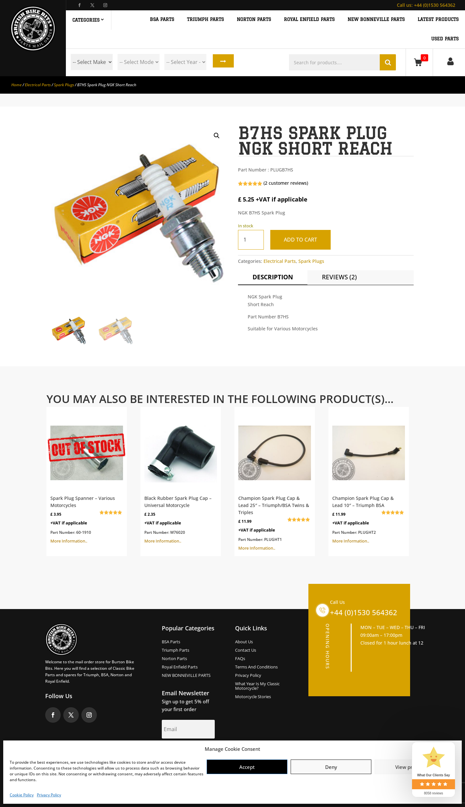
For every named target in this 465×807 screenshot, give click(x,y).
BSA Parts (171, 642)
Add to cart (302, 239)
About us (244, 642)
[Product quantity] (251, 240)
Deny (331, 767)
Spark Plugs (64, 85)
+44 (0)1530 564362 (426, 5)
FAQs (240, 658)
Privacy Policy (49, 795)
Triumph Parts (175, 650)
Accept (247, 767)
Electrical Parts (38, 85)
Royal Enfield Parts (180, 667)
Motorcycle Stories (253, 696)
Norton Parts (174, 658)
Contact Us (245, 650)
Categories (85, 20)
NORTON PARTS (254, 19)
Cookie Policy (22, 795)
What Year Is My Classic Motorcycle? (257, 686)
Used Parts (445, 38)
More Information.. (86, 477)
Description (273, 277)
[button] (216, 135)
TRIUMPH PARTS (205, 19)
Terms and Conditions (256, 667)
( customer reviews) (286, 183)
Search (221, 62)
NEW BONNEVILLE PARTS (376, 19)
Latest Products (438, 19)
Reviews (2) (339, 277)
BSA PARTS (162, 19)
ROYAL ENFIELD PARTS (309, 19)
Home (16, 85)
